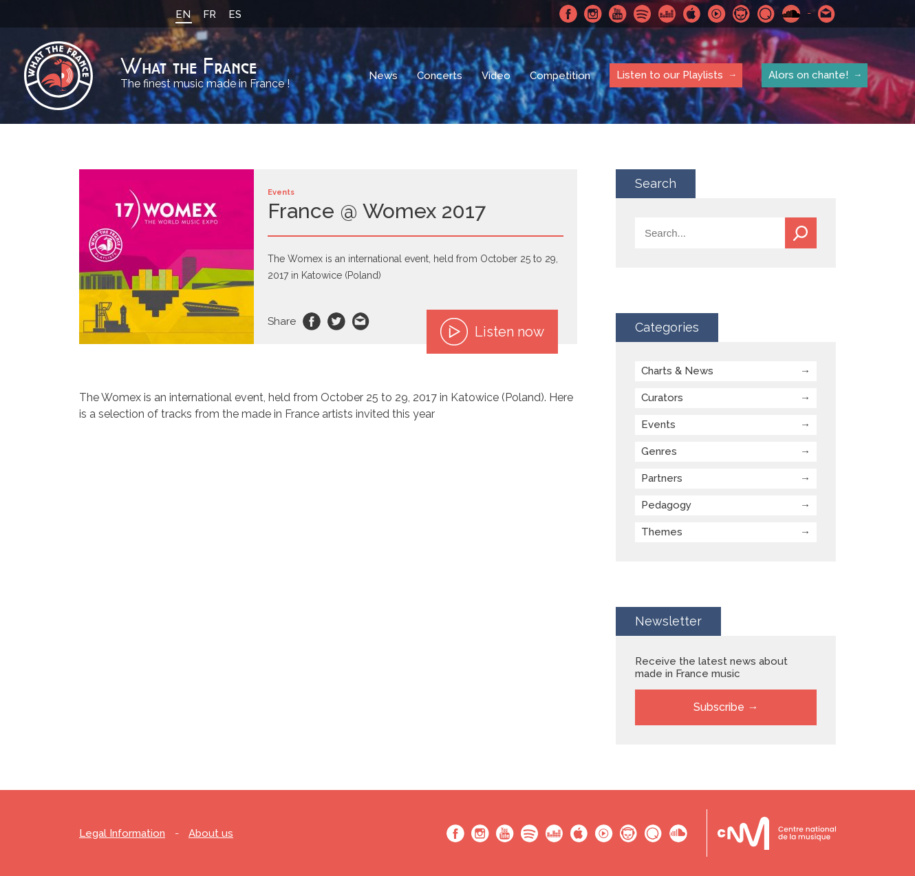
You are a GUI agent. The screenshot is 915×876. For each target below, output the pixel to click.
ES (234, 14)
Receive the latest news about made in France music (711, 667)
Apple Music (692, 14)
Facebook (568, 14)
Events (658, 424)
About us (211, 834)
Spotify (643, 14)
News (383, 76)
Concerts (439, 76)
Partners (661, 478)
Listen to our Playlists (669, 75)
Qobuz (766, 14)
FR (209, 14)
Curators (662, 398)
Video (496, 76)
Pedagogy (666, 505)
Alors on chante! (808, 75)
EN (183, 14)
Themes (661, 532)
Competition (560, 76)
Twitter (336, 321)
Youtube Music (717, 14)
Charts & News (677, 371)
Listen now (492, 331)
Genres (659, 451)
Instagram (593, 14)
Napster (742, 14)
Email (361, 321)
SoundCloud (791, 14)
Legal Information (122, 834)
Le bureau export (777, 833)
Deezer (667, 14)
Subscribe (718, 707)
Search (801, 232)
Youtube (618, 14)
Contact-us (827, 14)
